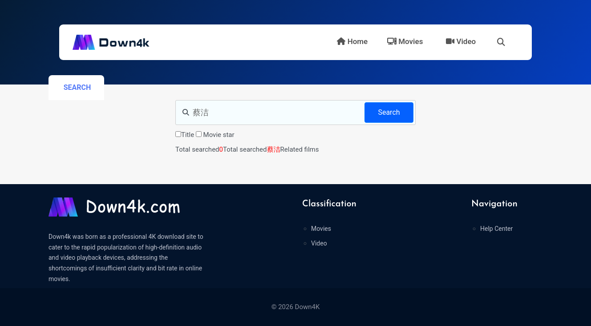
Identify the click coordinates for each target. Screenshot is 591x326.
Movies (405, 41)
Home (352, 41)
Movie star (219, 135)
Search (389, 112)
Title (187, 135)
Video (461, 41)
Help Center (496, 228)
